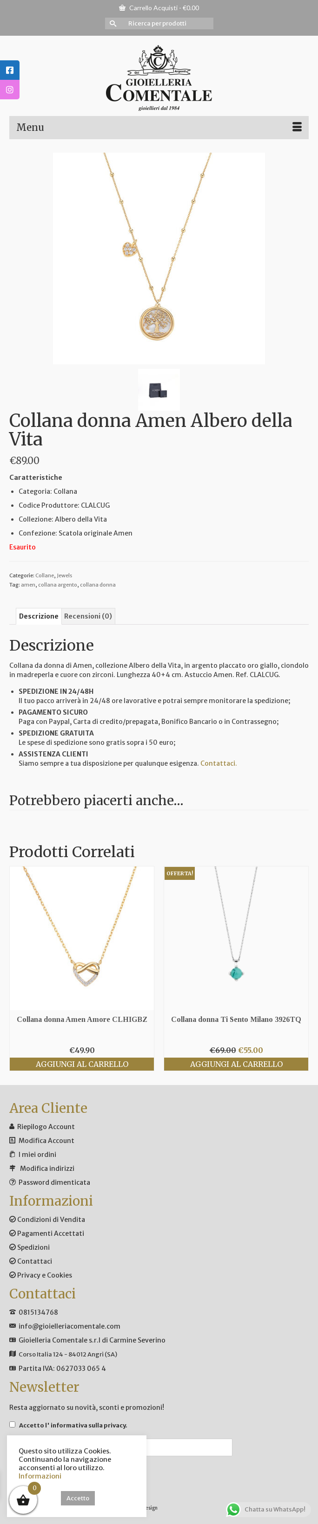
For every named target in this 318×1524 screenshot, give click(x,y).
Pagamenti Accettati (46, 1233)
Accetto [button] (77, 1498)
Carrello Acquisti (159, 8)
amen (28, 584)
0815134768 (38, 1312)
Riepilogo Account (46, 1127)
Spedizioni (29, 1247)
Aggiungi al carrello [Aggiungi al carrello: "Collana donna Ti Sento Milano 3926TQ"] (236, 1064)
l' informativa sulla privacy (85, 1425)
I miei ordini (37, 1154)
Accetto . (68, 1425)
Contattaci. (218, 763)
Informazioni (40, 1476)
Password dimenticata (54, 1182)
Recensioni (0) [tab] (88, 616)
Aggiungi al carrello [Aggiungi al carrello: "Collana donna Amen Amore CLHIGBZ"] (82, 1064)
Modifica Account (46, 1141)
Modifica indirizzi (47, 1168)
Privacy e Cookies (40, 1275)
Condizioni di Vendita (47, 1219)
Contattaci (30, 1261)
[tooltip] (10, 70)
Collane (44, 575)
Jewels (64, 575)
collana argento (57, 584)
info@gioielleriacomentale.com (69, 1326)
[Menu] (159, 127)
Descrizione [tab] (39, 616)
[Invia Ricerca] (112, 23)
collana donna (98, 584)
